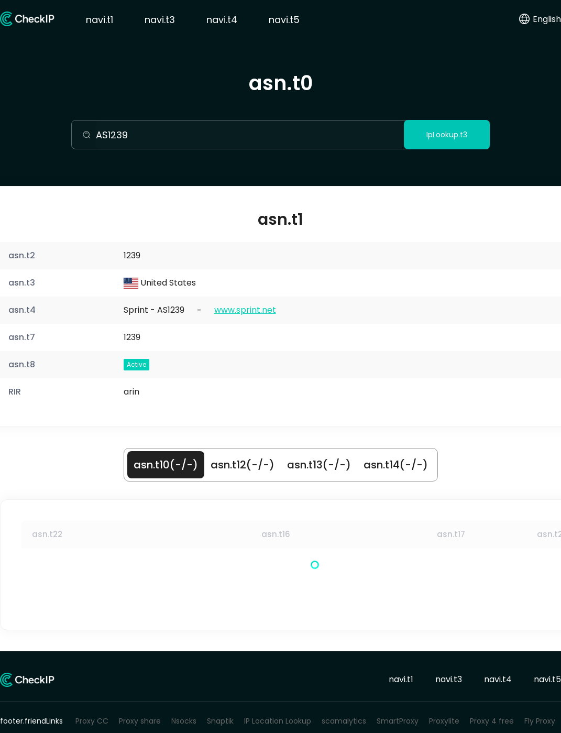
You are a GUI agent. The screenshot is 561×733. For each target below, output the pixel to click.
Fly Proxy (539, 721)
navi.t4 (221, 19)
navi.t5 (284, 19)
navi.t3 (160, 19)
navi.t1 (99, 19)
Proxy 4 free (492, 721)
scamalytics (344, 721)
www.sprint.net (245, 310)
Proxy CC (91, 721)
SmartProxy (398, 721)
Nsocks (183, 721)
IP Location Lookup (277, 721)
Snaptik (220, 721)
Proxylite (444, 721)
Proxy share (140, 721)
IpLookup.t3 (446, 134)
